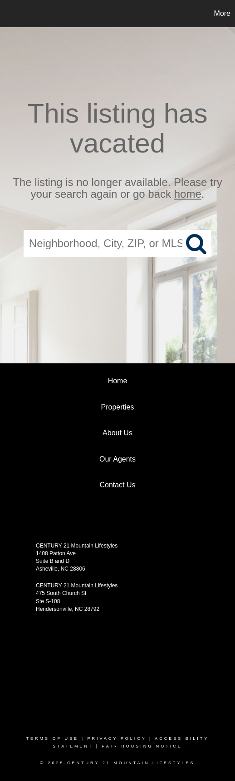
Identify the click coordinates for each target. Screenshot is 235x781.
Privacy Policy (116, 738)
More (222, 13)
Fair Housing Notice (142, 746)
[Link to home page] (8, 13)
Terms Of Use (52, 738)
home (187, 194)
